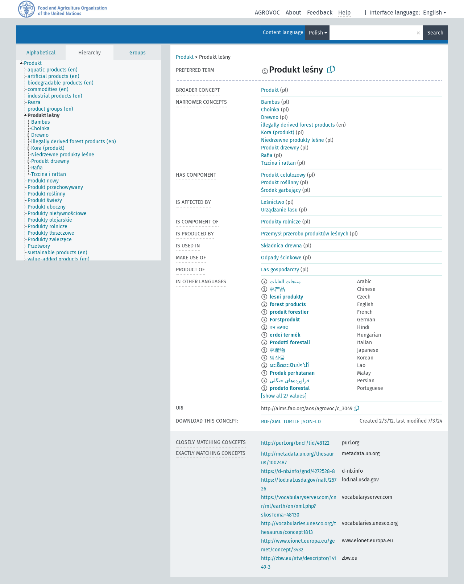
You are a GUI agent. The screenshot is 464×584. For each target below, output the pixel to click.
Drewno (269, 117)
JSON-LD (311, 422)
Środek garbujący (281, 190)
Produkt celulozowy (283, 175)
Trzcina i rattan (278, 163)
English (432, 12)
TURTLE (291, 422)
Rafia (267, 155)
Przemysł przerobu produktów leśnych (304, 234)
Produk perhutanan (292, 373)
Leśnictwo (272, 202)
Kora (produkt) (277, 132)
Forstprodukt (285, 320)
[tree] (88, 160)
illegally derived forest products (298, 125)
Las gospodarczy (280, 270)
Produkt (185, 57)
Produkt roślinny (280, 183)
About (293, 12)
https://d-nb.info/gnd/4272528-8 (298, 471)
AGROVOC (267, 12)
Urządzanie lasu (279, 210)
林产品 (277, 289)
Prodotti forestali (290, 343)
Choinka (270, 110)
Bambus (270, 102)
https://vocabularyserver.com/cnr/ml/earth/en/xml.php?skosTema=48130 (298, 506)
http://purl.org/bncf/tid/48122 (295, 443)
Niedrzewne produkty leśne (292, 140)
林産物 (277, 350)
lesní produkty (286, 297)
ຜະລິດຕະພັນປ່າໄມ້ (289, 365)
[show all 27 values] (284, 396)
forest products (288, 304)
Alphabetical (40, 53)
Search (435, 33)
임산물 (277, 358)
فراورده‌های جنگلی (290, 381)
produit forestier (289, 312)
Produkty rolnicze (281, 222)
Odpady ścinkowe (281, 258)
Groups (137, 53)
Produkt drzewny (280, 148)
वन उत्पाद (279, 327)
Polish (316, 33)
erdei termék (285, 335)
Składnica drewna (281, 246)
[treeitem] (36, 63)
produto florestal (290, 388)
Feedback (319, 12)
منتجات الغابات (285, 282)
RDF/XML (271, 422)
